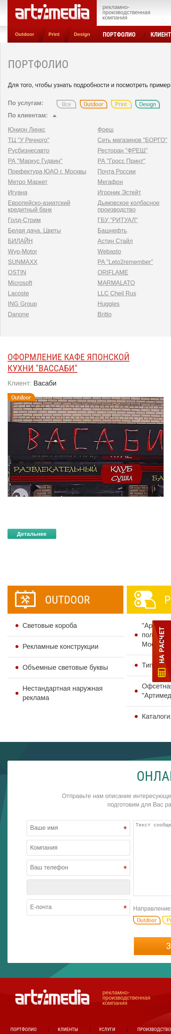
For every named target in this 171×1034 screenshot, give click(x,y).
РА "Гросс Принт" (122, 161)
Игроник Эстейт (119, 192)
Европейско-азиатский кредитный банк (39, 206)
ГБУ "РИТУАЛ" (118, 220)
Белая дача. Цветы (34, 230)
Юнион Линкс (26, 129)
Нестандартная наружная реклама (62, 693)
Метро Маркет (28, 182)
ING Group (22, 304)
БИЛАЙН (20, 241)
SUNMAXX (23, 262)
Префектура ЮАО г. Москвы (47, 171)
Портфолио (119, 34)
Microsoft (20, 283)
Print (54, 34)
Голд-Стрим (24, 220)
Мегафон (110, 182)
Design (82, 34)
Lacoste (18, 293)
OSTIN (17, 272)
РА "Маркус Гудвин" (35, 161)
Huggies (109, 304)
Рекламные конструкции (60, 646)
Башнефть (112, 230)
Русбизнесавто (29, 150)
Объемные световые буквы (65, 667)
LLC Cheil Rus (117, 293)
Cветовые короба (49, 625)
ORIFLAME (113, 272)
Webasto (109, 251)
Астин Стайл (115, 241)
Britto (104, 314)
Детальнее (31, 534)
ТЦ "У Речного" (29, 140)
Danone (18, 314)
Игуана (17, 192)
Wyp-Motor (22, 251)
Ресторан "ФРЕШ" (123, 150)
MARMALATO (116, 283)
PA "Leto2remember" (125, 262)
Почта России (117, 171)
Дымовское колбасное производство (128, 206)
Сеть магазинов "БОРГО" (132, 140)
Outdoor (24, 34)
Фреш (106, 129)
